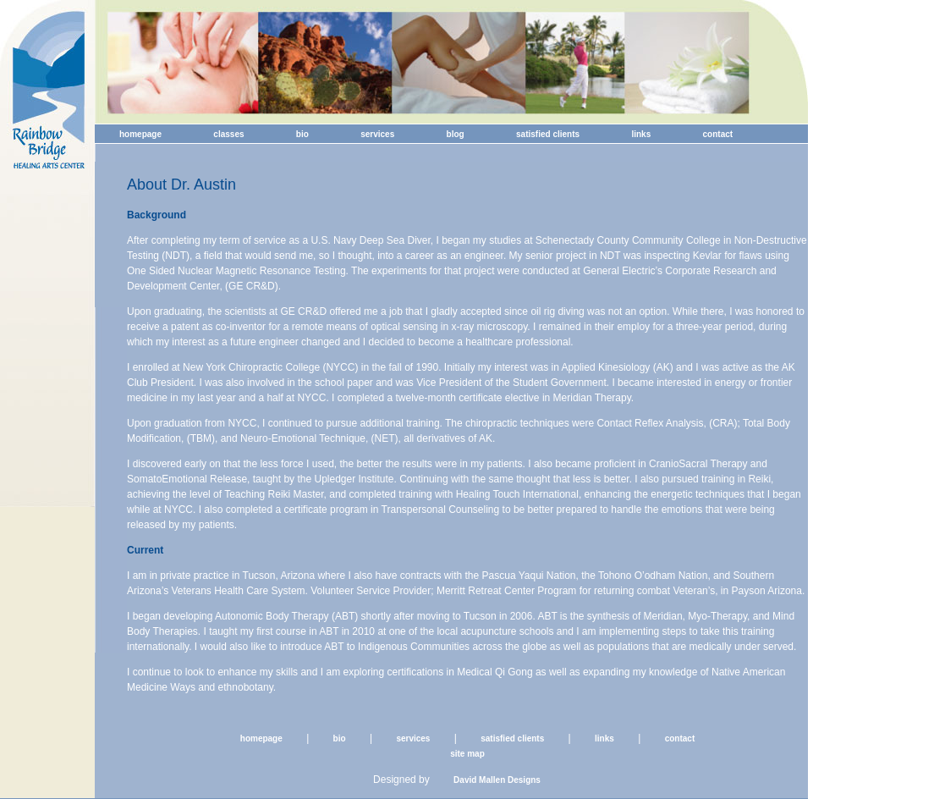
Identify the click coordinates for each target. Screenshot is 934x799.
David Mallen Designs (497, 780)
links (641, 134)
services (377, 134)
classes (228, 134)
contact (718, 134)
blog (455, 134)
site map (467, 753)
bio (302, 134)
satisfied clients (548, 134)
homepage (140, 134)
